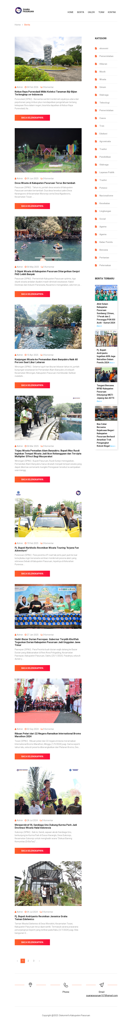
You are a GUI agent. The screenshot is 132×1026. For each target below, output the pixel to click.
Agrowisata (105, 141)
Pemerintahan (106, 56)
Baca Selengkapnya (32, 118)
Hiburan (103, 64)
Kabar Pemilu (106, 242)
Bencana (103, 250)
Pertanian (104, 257)
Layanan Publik (106, 172)
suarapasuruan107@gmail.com (102, 995)
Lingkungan (105, 211)
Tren (101, 126)
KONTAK (112, 12)
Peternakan (105, 265)
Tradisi (103, 149)
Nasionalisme (106, 195)
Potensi (103, 188)
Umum (102, 87)
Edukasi (103, 133)
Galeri (91, 12)
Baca (99, 326)
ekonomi (103, 48)
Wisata (102, 79)
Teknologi (104, 102)
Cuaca (102, 118)
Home (70, 12)
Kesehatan (104, 203)
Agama (102, 226)
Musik (102, 71)
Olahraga (104, 95)
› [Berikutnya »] (39, 960)
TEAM (101, 12)
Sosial (102, 219)
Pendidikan (105, 157)
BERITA (80, 12)
